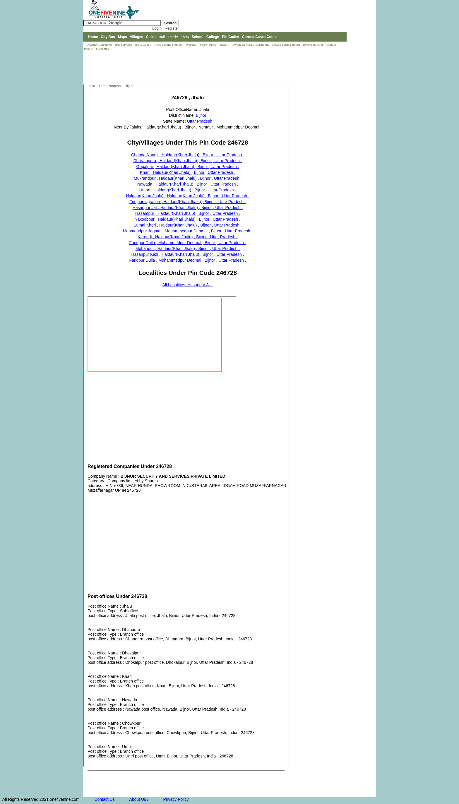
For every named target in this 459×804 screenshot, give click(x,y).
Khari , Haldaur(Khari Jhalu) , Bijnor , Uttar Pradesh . (187, 172)
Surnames (102, 48)
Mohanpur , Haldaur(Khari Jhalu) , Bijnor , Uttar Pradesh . (188, 248)
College (212, 37)
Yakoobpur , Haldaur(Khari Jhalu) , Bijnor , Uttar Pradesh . (187, 219)
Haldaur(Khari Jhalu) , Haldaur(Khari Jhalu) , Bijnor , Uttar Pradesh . (187, 195)
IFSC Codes (143, 44)
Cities (151, 37)
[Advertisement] (189, 66)
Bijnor (130, 86)
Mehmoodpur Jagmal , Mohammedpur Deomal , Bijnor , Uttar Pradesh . (188, 231)
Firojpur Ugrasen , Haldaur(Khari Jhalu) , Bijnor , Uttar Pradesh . (187, 201)
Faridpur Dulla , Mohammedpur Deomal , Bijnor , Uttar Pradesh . (187, 260)
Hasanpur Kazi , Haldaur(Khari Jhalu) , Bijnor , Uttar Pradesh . (187, 254)
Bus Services (123, 44)
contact (331, 44)
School (197, 37)
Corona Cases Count (259, 37)
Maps (122, 37)
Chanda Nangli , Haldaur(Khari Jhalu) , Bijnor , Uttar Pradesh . (187, 154)
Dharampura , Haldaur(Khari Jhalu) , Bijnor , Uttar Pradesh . (187, 160)
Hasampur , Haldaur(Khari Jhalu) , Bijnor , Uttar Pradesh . (187, 213)
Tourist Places (178, 37)
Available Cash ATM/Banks (251, 44)
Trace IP (225, 44)
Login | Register (165, 28)
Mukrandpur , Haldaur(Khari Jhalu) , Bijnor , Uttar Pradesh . (188, 178)
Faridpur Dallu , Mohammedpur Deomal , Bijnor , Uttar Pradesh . (187, 242)
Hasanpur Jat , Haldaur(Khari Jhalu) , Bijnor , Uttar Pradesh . (188, 207)
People (89, 48)
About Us (138, 799)
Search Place (208, 44)
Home (93, 37)
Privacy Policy (176, 799)
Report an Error (313, 44)
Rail (162, 37)
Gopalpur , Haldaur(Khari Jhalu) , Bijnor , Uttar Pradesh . (187, 166)
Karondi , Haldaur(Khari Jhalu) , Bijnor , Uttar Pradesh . (188, 236)
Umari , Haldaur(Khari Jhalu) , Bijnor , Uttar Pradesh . (187, 190)
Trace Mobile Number (169, 44)
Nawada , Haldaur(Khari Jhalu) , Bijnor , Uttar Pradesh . (187, 184)
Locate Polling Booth (286, 44)
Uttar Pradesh (110, 86)
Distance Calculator (99, 44)
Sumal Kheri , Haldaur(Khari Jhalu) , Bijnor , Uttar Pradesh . (187, 225)
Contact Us (105, 799)
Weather (191, 44)
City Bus (108, 37)
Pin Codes (230, 37)
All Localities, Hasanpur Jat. (187, 284)
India (92, 86)
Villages (136, 37)
